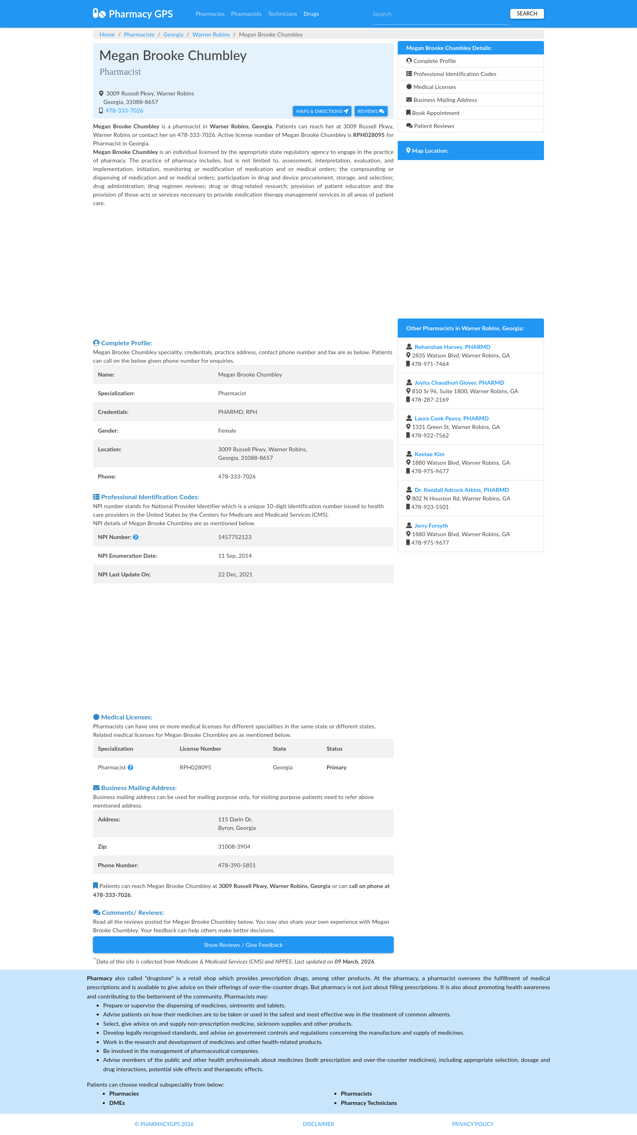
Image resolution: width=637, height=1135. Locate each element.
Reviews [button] (371, 111)
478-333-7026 (123, 110)
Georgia (174, 34)
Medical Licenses (431, 86)
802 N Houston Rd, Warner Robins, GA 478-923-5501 (458, 498)
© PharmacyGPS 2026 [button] (163, 1124)
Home (107, 34)
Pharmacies (210, 13)
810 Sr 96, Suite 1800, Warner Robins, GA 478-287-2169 (462, 391)
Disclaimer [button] (318, 1124)
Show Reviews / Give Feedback (243, 944)
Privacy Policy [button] (473, 1124)
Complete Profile (431, 60)
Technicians (282, 13)
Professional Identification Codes (451, 73)
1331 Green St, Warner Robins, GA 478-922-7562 (453, 427)
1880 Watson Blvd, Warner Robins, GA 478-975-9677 (458, 462)
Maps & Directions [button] (322, 111)
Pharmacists (246, 13)
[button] (136, 536)
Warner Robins (211, 34)
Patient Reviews (430, 125)
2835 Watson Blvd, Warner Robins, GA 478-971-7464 (458, 355)
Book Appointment (433, 112)
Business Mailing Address (441, 99)
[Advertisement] (243, 272)
